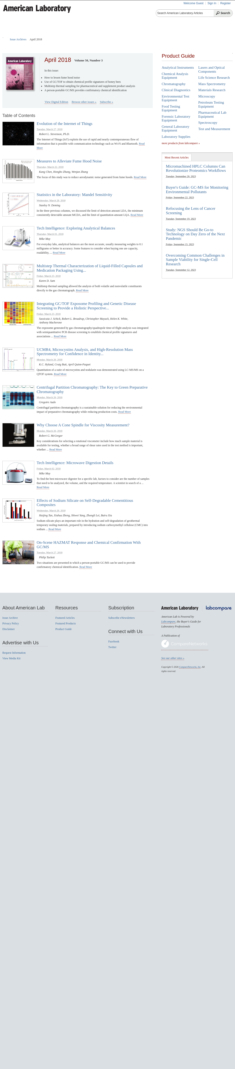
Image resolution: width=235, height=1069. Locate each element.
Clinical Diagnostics (176, 90)
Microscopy (206, 96)
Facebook (113, 641)
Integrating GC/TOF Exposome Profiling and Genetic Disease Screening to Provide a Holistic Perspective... (86, 305)
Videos (178, 32)
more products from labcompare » (181, 143)
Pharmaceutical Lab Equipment (212, 114)
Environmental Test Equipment (175, 98)
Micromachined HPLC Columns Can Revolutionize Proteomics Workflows (196, 168)
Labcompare (168, 621)
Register (225, 3)
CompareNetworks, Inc (190, 667)
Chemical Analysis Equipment (175, 76)
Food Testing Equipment (171, 108)
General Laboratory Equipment (175, 128)
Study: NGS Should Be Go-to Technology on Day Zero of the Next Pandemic (195, 234)
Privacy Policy (10, 623)
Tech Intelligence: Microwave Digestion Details (75, 463)
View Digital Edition (56, 102)
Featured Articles (64, 617)
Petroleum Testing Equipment (211, 104)
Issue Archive (10, 617)
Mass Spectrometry (212, 84)
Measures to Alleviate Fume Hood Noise (69, 161)
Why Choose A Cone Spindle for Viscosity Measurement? (83, 425)
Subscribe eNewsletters (121, 617)
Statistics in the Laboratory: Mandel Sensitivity (74, 194)
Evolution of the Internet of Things (64, 123)
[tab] (177, 157)
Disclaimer (8, 629)
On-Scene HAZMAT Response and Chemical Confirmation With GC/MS (89, 544)
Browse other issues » (84, 102)
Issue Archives (18, 39)
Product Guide (66, 32)
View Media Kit (11, 658)
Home (12, 32)
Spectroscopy (207, 122)
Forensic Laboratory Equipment (176, 118)
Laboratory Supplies (176, 137)
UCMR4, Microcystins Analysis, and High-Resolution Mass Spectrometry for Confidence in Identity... (85, 351)
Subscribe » (106, 102)
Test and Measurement (214, 129)
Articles (35, 32)
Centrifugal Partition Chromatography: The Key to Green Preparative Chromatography (92, 389)
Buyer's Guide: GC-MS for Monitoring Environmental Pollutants (197, 189)
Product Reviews (147, 32)
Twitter (112, 647)
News (199, 32)
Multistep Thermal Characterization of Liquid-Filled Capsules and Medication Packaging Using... (90, 268)
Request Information (14, 652)
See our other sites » (172, 658)
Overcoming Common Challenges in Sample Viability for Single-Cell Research (195, 259)
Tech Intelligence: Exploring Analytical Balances (76, 228)
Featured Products (105, 32)
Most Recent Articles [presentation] (176, 157)
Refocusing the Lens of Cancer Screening (190, 210)
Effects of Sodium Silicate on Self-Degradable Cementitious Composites (85, 502)
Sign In (212, 3)
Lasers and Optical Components (211, 69)
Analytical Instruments (178, 67)
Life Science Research (214, 77)
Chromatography (174, 84)
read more (140, 177)
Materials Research (211, 90)
